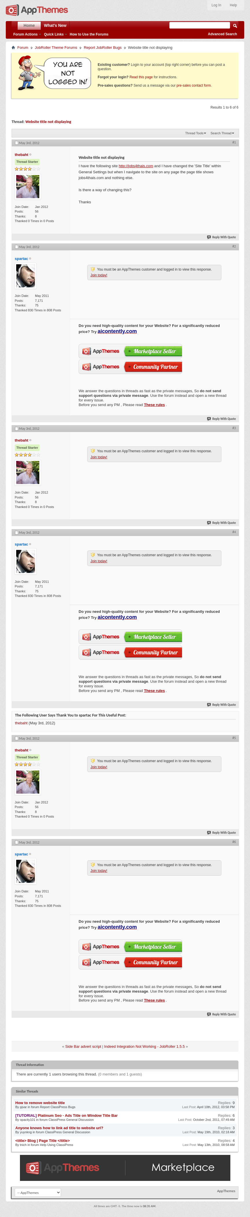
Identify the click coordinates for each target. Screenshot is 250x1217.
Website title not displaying (48, 121)
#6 (234, 842)
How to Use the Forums (89, 34)
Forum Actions (25, 34)
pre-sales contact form (194, 85)
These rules (154, 405)
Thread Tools (194, 133)
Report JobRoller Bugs (103, 47)
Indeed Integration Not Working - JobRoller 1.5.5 (144, 1046)
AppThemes (226, 1191)
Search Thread (221, 133)
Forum (22, 47)
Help (233, 5)
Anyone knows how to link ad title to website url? (59, 1128)
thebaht (21, 723)
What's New (55, 25)
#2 (234, 246)
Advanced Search (222, 34)
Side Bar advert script (83, 1046)
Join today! (98, 275)
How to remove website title (40, 1103)
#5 (234, 738)
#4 (234, 532)
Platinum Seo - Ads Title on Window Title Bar (78, 1115)
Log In (216, 5)
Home (29, 25)
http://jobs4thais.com (136, 166)
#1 (234, 142)
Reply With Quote (222, 237)
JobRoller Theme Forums (56, 47)
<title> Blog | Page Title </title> (42, 1140)
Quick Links (54, 34)
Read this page (141, 77)
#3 (234, 428)
